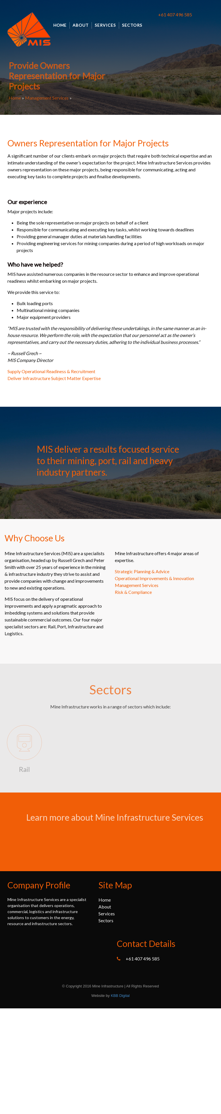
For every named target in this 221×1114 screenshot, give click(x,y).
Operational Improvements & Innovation (154, 578)
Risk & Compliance (133, 592)
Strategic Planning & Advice (142, 571)
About (81, 25)
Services (105, 25)
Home (60, 25)
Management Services (47, 97)
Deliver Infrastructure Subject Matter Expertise (54, 378)
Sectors (132, 25)
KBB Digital (120, 995)
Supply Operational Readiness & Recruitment (51, 371)
